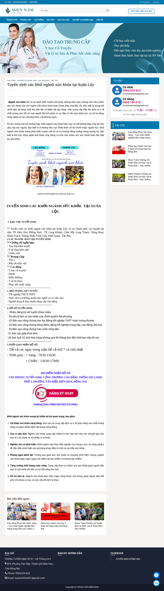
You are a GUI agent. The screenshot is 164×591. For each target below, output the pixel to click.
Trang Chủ (11, 20)
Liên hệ (156, 2)
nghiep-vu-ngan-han (27, 81)
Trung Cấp (25, 20)
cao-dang (11, 81)
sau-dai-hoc (44, 81)
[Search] (107, 10)
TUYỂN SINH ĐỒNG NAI (127, 559)
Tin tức (54, 81)
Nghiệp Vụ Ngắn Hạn (83, 20)
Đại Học (51, 20)
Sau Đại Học (63, 20)
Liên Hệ (99, 20)
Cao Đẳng (39, 20)
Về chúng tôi (145, 2)
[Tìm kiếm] (74, 10)
